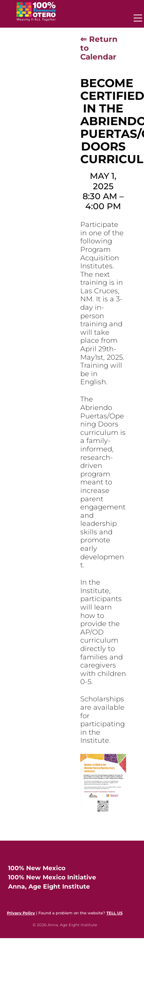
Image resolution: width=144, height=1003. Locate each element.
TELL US (114, 912)
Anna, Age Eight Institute (49, 886)
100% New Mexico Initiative (52, 877)
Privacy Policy (21, 912)
